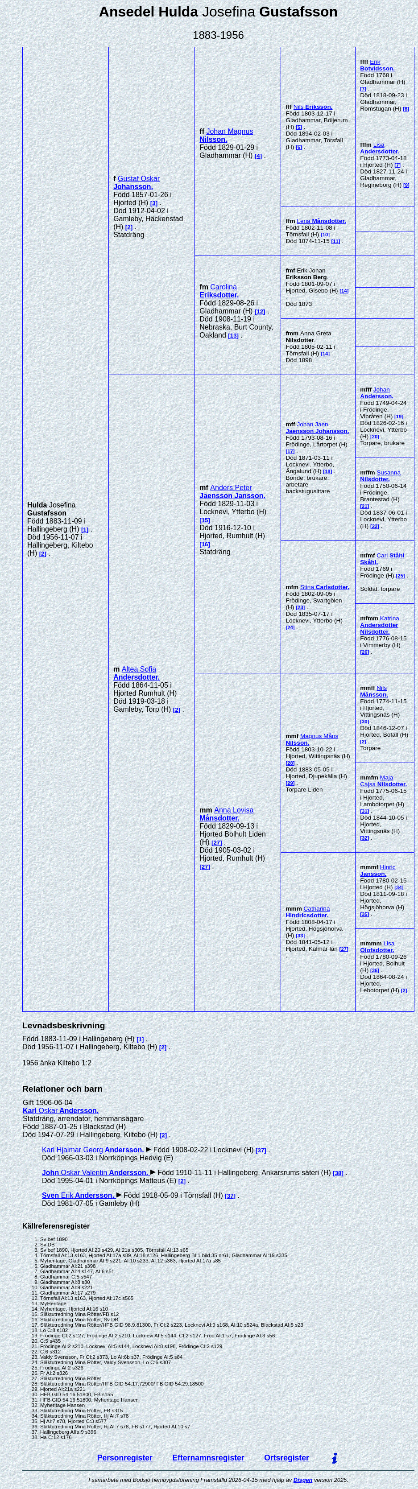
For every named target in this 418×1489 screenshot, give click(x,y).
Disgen (303, 1480)
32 (365, 838)
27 (216, 842)
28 (290, 763)
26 (365, 652)
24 (290, 627)
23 (300, 607)
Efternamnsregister (208, 1457)
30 (365, 721)
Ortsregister (286, 1457)
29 (290, 783)
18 (328, 471)
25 (400, 575)
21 (365, 506)
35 (365, 914)
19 (399, 416)
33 (300, 935)
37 (261, 1150)
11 (336, 241)
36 (375, 970)
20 (375, 436)
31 (365, 811)
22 (375, 526)
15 (205, 520)
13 (233, 335)
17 (290, 451)
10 (325, 234)
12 (260, 311)
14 (344, 290)
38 (338, 1173)
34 (399, 887)
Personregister (125, 1457)
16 (205, 544)
